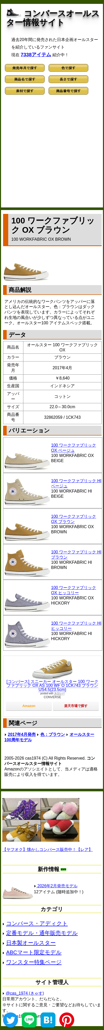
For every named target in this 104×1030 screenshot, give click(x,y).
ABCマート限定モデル (34, 952)
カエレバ (59, 693)
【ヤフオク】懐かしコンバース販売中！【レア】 (47, 849)
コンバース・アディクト (37, 923)
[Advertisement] (52, 153)
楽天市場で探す (76, 706)
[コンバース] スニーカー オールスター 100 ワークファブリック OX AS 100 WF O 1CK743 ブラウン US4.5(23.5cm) (52, 685)
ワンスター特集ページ (34, 962)
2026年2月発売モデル (56, 886)
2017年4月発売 (22, 734)
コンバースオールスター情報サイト (53, 18)
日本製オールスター (31, 943)
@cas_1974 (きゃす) (25, 993)
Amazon (28, 706)
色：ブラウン (52, 734)
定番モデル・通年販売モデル (42, 933)
